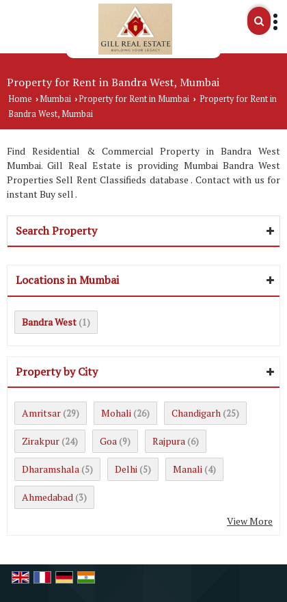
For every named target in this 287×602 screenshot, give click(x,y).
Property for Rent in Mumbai (134, 99)
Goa (108, 440)
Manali (187, 468)
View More (250, 520)
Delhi (126, 468)
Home (20, 99)
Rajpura (168, 440)
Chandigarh (196, 412)
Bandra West (49, 321)
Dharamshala (50, 468)
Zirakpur (40, 440)
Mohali (116, 412)
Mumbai (55, 99)
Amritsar (41, 412)
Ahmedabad (47, 496)
